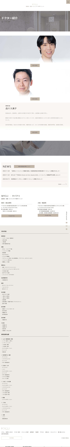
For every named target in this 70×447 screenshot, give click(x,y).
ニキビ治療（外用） (6, 395)
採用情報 (12, 438)
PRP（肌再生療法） (6, 363)
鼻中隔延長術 (5, 315)
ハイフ (3, 370)
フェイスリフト (5, 287)
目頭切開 (4, 300)
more (59, 185)
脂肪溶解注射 (5, 419)
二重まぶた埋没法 (5, 296)
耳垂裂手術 (4, 320)
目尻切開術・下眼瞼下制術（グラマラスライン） (12, 302)
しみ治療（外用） (5, 347)
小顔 (4, 415)
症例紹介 (32, 432)
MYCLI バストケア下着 (7, 249)
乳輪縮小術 (4, 327)
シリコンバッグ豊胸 (6, 251)
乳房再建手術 (5, 280)
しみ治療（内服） (5, 345)
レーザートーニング (6, 343)
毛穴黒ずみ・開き (7, 355)
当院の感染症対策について (24, 167)
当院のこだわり (9, 432)
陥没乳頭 (4, 329)
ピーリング (4, 350)
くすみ (4, 403)
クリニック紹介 (25, 432)
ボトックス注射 (5, 379)
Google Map (12, 216)
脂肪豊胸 (4, 253)
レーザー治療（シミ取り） (7, 341)
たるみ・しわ (6, 366)
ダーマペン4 (4, 357)
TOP (2, 22)
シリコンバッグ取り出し (7, 260)
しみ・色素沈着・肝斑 (8, 339)
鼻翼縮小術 (4, 313)
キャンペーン (54, 432)
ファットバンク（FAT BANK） (8, 275)
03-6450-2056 (7, 208)
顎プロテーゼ (5, 289)
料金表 (36, 432)
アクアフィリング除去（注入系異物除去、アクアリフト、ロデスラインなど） (17, 259)
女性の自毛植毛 (4, 434)
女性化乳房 (4, 240)
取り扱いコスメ (61, 432)
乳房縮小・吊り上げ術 (6, 331)
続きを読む (35, 66)
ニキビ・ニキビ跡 (7, 382)
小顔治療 (4, 242)
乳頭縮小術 (4, 325)
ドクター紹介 (17, 432)
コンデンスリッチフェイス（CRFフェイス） (11, 269)
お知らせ (47, 432)
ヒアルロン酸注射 (5, 377)
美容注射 (4, 352)
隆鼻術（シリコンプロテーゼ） (8, 309)
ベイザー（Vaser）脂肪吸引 (8, 238)
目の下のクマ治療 (5, 273)
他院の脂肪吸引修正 (6, 244)
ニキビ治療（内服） (6, 393)
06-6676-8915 (43, 208)
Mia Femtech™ (5, 255)
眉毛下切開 (4, 304)
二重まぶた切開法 (5, 298)
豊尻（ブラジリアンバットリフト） (9, 268)
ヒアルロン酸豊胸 (5, 257)
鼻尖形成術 (4, 311)
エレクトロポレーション (7, 349)
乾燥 (4, 398)
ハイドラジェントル (6, 359)
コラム (2, 432)
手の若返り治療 (5, 271)
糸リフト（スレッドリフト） (8, 286)
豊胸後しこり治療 (5, 262)
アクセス (42, 432)
